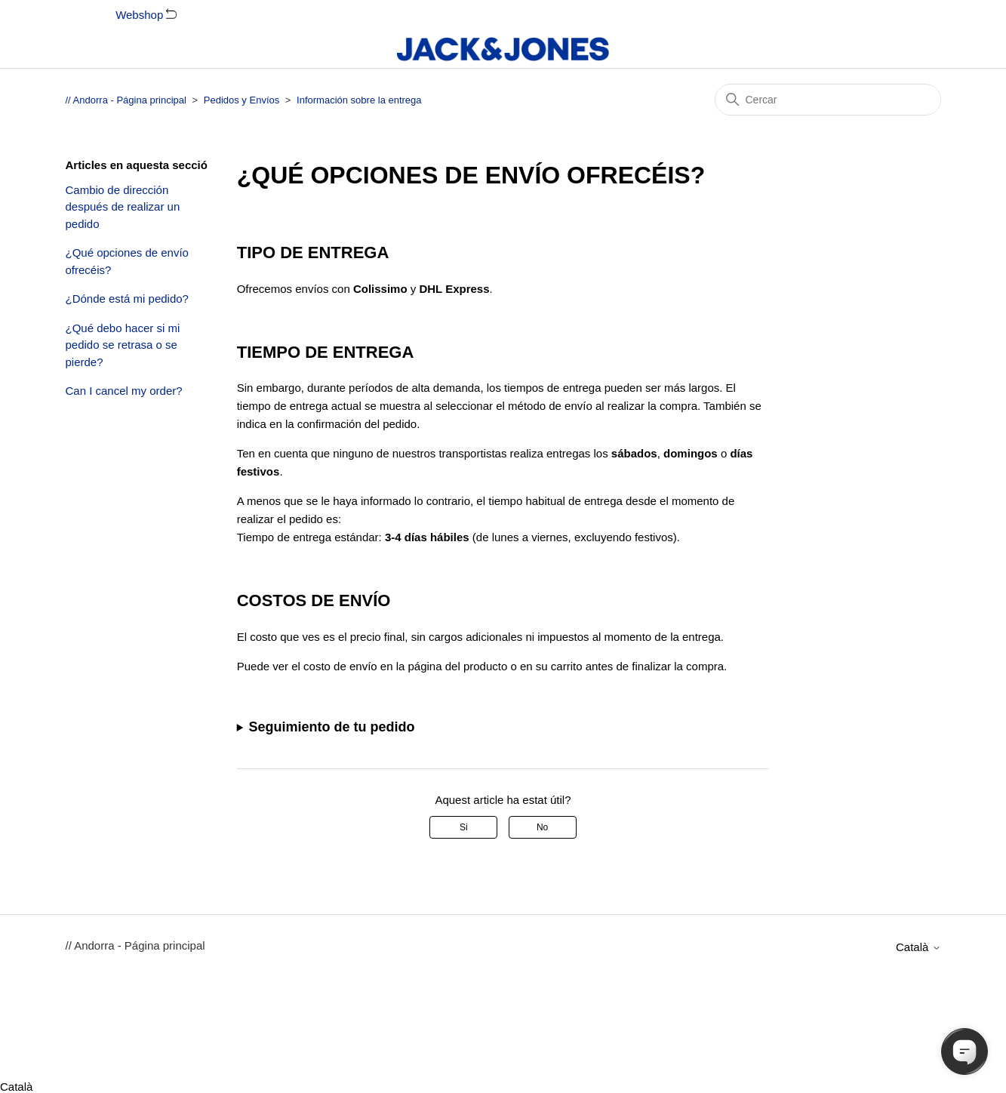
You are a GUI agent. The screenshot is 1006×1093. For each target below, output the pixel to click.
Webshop (146, 14)
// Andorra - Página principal (126, 100)
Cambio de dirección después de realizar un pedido (123, 206)
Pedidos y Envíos (241, 100)
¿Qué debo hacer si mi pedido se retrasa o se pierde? (123, 345)
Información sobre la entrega (359, 100)
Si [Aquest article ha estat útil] (464, 827)
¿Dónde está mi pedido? (127, 298)
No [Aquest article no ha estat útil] (542, 827)
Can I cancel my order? (124, 390)
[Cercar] (827, 100)
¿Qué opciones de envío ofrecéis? (127, 261)
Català (918, 947)
